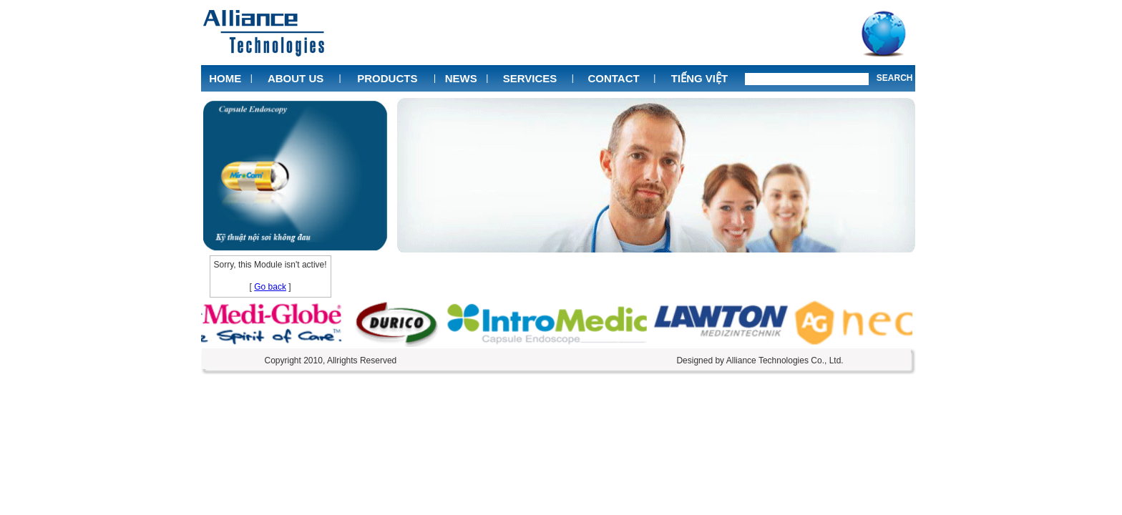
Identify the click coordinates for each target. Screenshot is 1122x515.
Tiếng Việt (699, 78)
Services (530, 78)
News (461, 78)
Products (387, 78)
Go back (270, 287)
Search (895, 78)
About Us (295, 78)
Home (225, 78)
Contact (613, 78)
